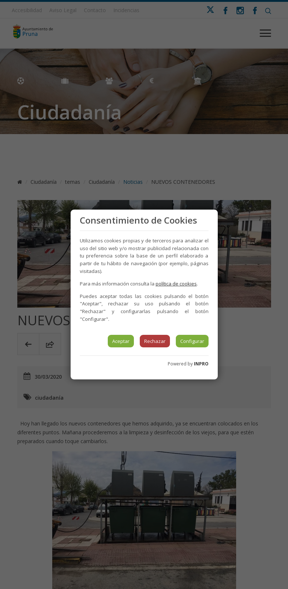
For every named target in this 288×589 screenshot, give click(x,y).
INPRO (201, 364)
